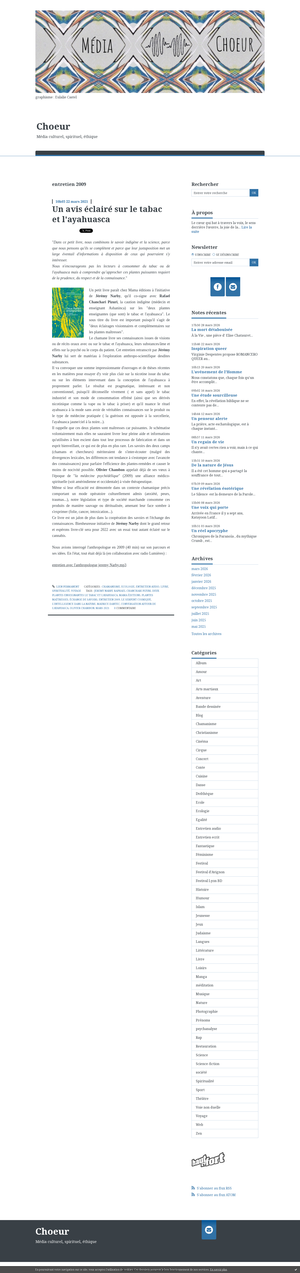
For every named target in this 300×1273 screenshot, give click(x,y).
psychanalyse (206, 1028)
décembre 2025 (203, 588)
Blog (199, 715)
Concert (202, 759)
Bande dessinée (208, 706)
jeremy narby (103, 591)
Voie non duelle (208, 1107)
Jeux (199, 924)
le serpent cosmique (136, 599)
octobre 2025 (201, 601)
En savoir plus (218, 1269)
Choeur (53, 126)
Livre (164, 586)
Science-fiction (207, 1063)
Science (202, 1055)
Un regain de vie (207, 441)
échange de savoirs (84, 599)
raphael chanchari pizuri (132, 591)
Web (199, 1124)
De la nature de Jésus (212, 464)
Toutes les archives (206, 634)
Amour (201, 671)
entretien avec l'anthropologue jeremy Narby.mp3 (89, 565)
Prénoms (203, 1020)
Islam (200, 907)
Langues (202, 941)
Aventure (203, 697)
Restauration (206, 1046)
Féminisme (204, 854)
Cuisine (202, 776)
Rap (199, 1037)
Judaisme (203, 933)
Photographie (207, 1011)
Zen (199, 1133)
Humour (202, 898)
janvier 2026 (201, 581)
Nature (201, 1002)
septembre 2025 (204, 607)
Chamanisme (111, 586)
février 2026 (201, 575)
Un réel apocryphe (209, 530)
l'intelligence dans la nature (74, 604)
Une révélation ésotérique (217, 488)
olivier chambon (82, 608)
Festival (202, 863)
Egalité (201, 819)
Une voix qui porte (209, 507)
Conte (200, 767)
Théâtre (202, 1098)
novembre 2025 (203, 594)
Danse (200, 785)
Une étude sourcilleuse (214, 395)
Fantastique (205, 846)
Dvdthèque (204, 793)
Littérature (205, 950)
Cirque (201, 750)
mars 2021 (102, 608)
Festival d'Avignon (210, 872)
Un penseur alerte (209, 418)
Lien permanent (65, 586)
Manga (201, 976)
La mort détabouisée (211, 329)
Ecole (200, 802)
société (201, 1072)
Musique (203, 994)
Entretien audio (147, 586)
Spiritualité (61, 591)
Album (201, 663)
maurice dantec (108, 604)
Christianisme (207, 732)
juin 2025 (198, 620)
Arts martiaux (207, 689)
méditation (204, 985)
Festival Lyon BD (209, 880)
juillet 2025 (200, 613)
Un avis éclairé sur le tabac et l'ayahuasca (107, 213)
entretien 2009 (109, 599)
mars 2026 (199, 569)
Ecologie (128, 586)
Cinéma (202, 741)
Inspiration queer (209, 348)
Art (198, 680)
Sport (200, 1090)
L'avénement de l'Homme (216, 371)
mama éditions (129, 595)
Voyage (76, 591)
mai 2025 (198, 626)
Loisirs (201, 968)
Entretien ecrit (207, 837)
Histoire (202, 889)
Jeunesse (203, 915)
